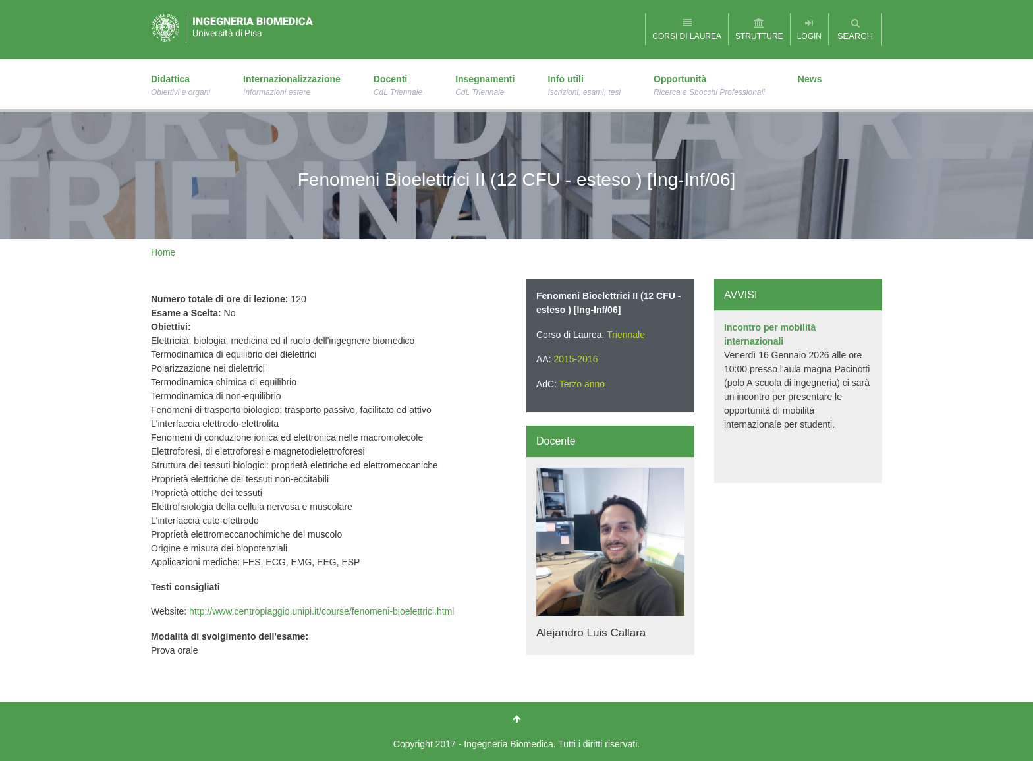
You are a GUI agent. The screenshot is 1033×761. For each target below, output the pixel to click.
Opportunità (709, 86)
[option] (798, 376)
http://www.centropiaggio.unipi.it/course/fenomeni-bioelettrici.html (321, 611)
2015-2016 (575, 359)
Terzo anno (582, 384)
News (810, 79)
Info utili (584, 86)
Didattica (180, 86)
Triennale (626, 334)
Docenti (398, 86)
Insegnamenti (485, 86)
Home (163, 252)
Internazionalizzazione (292, 86)
